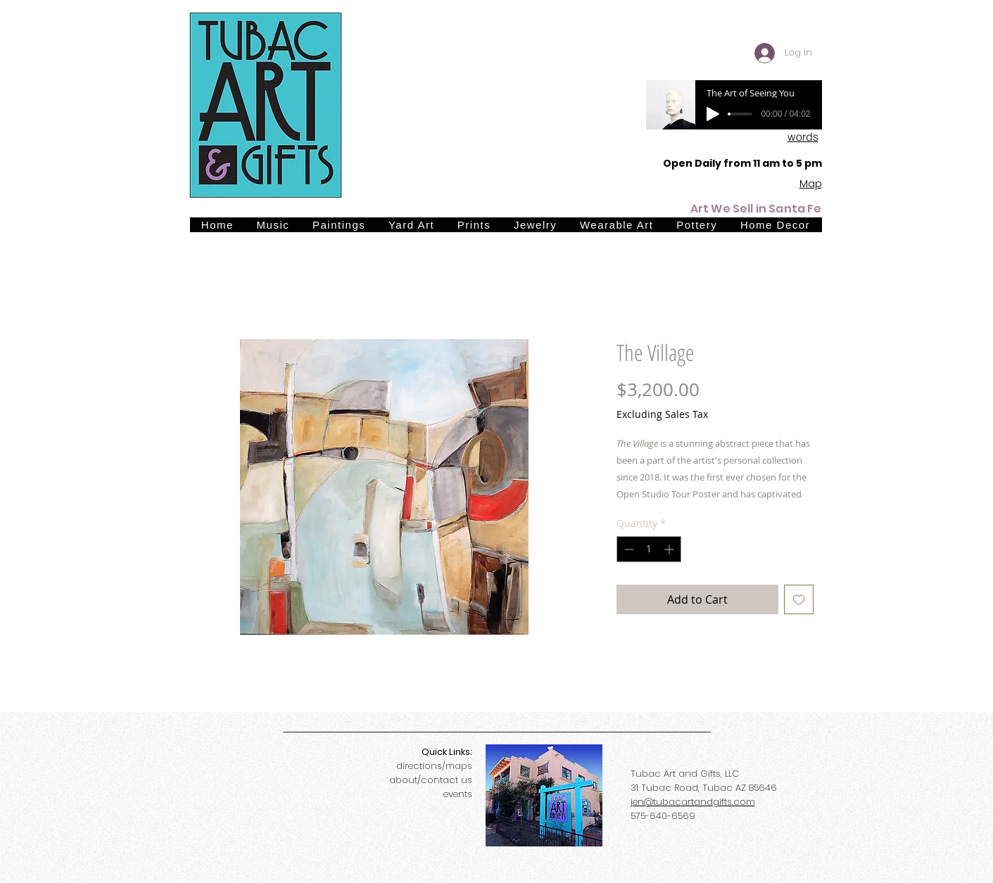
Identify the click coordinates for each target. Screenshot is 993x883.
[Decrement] (627, 549)
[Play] (713, 114)
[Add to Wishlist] (799, 599)
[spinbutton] (649, 549)
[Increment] (670, 549)
